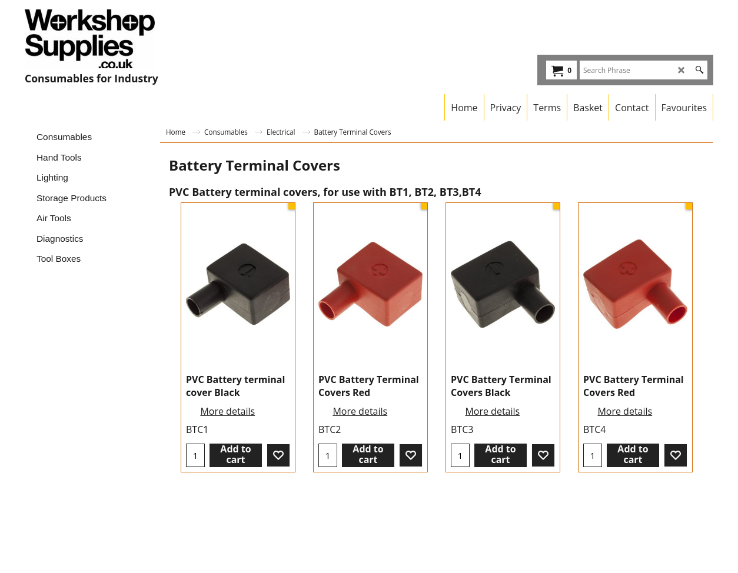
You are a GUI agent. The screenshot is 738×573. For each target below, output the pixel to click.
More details (227, 411)
